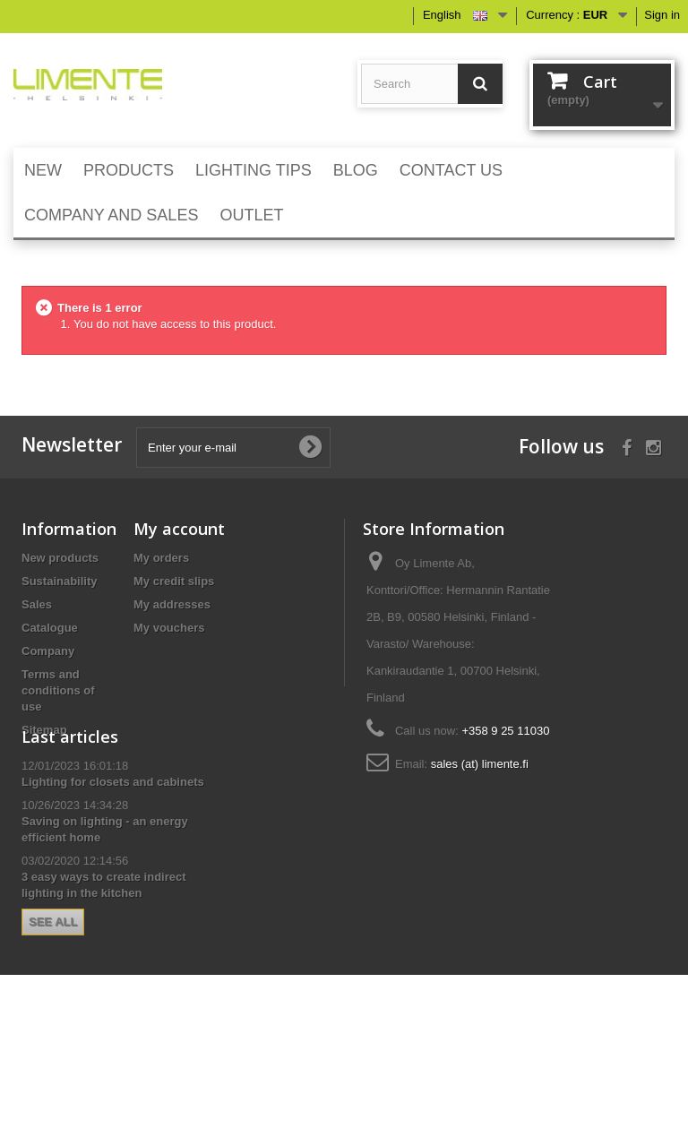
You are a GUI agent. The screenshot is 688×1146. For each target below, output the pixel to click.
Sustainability (60, 581)
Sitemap (44, 730)
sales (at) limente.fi (480, 764)
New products (60, 557)
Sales (37, 604)
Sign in (662, 15)
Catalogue (50, 627)
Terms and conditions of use (58, 690)
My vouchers (168, 627)
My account (179, 528)
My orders (161, 557)
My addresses (172, 604)
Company (48, 651)
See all (53, 1027)
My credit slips (173, 581)
